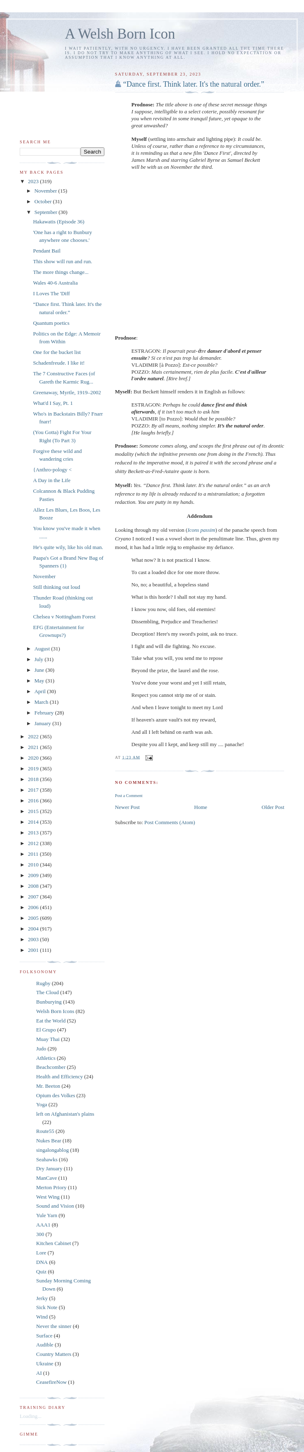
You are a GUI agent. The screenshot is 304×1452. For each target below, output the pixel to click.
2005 (34, 918)
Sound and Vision (55, 1206)
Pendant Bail (46, 251)
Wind (42, 1317)
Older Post (273, 807)
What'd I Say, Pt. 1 (53, 403)
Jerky (42, 1298)
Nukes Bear (48, 1140)
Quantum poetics (51, 323)
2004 (34, 929)
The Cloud (47, 992)
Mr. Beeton (48, 1086)
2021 (34, 747)
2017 (34, 790)
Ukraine (44, 1363)
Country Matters (53, 1354)
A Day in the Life (51, 480)
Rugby (43, 983)
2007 (34, 897)
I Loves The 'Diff (51, 293)
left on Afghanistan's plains (65, 1114)
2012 (34, 843)
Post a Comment (129, 795)
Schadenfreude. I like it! (59, 363)
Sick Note (47, 1307)
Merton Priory (51, 1187)
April (41, 691)
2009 (34, 875)
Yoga (41, 1104)
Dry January (49, 1168)
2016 (34, 800)
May (40, 681)
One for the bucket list (57, 352)
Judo (41, 1048)
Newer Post (127, 807)
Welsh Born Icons (55, 1011)
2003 (34, 939)
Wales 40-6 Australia (55, 283)
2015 (34, 811)
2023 (34, 181)
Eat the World (51, 1021)
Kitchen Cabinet (53, 1243)
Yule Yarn (46, 1215)
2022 (34, 736)
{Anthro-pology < (52, 469)
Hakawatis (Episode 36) (58, 221)
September (47, 212)
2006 (34, 907)
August (43, 649)
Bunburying (49, 1002)
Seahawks (47, 1159)
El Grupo (46, 1030)
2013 (34, 832)
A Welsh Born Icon (120, 34)
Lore (41, 1253)
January (44, 723)
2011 (34, 854)
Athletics (45, 1058)
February (45, 713)
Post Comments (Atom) (169, 822)
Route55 (45, 1131)
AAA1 (43, 1225)
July (40, 659)
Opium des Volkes (55, 1095)
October (44, 201)
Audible (44, 1345)
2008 (34, 886)
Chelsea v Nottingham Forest (64, 616)
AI (39, 1373)
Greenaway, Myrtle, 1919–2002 (67, 392)
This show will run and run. (62, 261)
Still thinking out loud (56, 587)
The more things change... (60, 272)
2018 (34, 779)
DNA (42, 1262)
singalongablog (52, 1150)
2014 (34, 822)
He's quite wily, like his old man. (68, 547)
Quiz (41, 1271)
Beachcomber (50, 1067)
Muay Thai (48, 1039)
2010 (34, 865)
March (42, 702)
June (40, 670)
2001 (34, 950)
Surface (44, 1336)
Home (200, 807)
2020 (34, 758)
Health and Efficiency (59, 1076)
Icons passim (201, 530)
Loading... (30, 1416)
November (46, 191)
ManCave (46, 1178)
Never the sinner (53, 1326)
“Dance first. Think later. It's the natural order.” (193, 84)
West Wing (48, 1197)
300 (40, 1234)
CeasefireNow (51, 1382)
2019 (34, 768)
